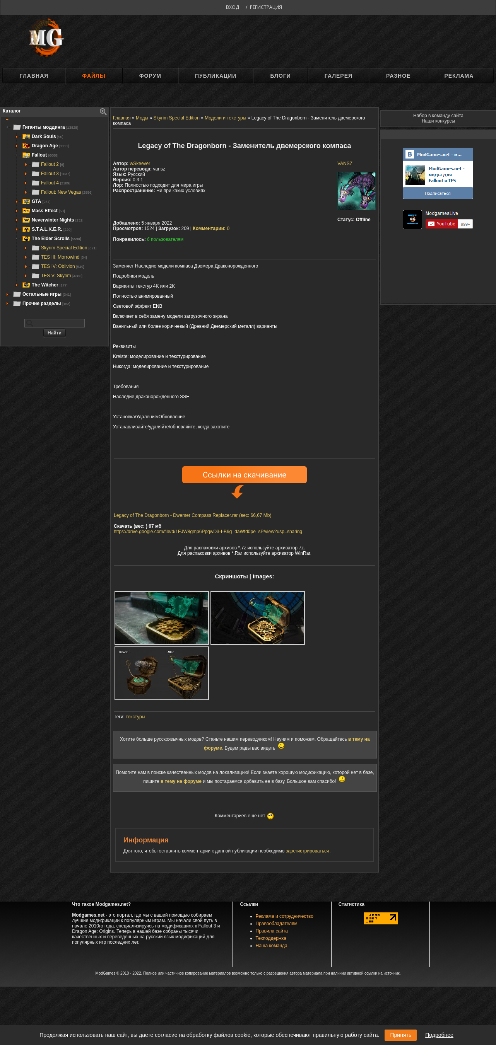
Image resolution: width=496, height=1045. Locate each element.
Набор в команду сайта (438, 115)
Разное (398, 76)
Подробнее (439, 1035)
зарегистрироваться (308, 851)
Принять (400, 1035)
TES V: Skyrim (56, 275)
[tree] (54, 215)
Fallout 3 (50, 173)
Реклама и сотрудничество (284, 916)
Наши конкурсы (438, 121)
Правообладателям (277, 923)
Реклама (459, 76)
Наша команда (271, 945)
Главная (33, 76)
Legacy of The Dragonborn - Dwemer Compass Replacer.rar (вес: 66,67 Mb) (193, 515)
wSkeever (140, 163)
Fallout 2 (47, 164)
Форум (150, 76)
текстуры (135, 716)
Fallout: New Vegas (61, 192)
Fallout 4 (50, 183)
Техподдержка (271, 938)
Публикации (215, 76)
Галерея (338, 76)
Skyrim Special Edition (63, 247)
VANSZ (344, 163)
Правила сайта (272, 931)
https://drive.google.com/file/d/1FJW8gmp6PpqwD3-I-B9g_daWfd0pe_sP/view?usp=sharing (208, 531)
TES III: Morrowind (59, 257)
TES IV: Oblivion (57, 266)
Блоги (280, 76)
